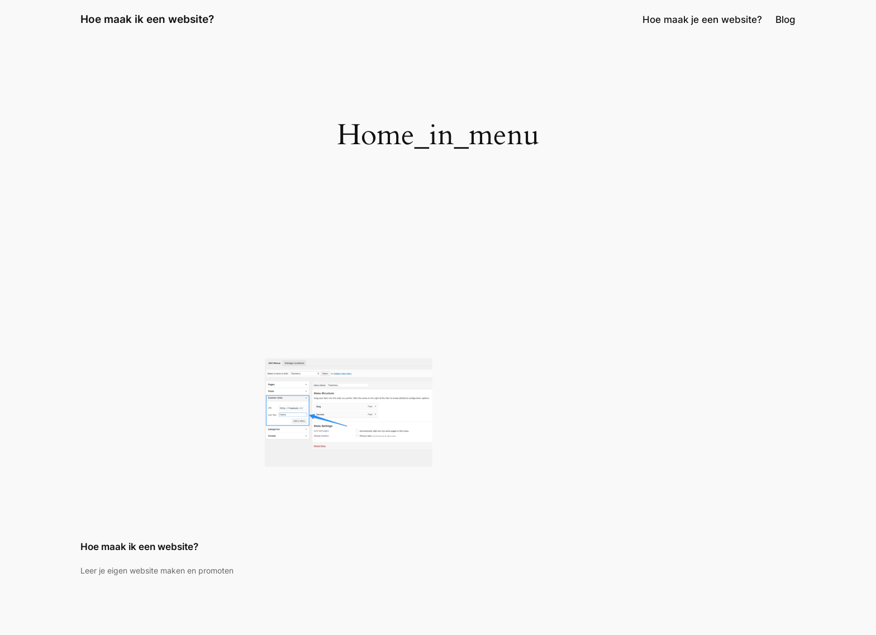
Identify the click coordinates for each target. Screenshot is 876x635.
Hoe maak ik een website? (147, 19)
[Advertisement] (438, 269)
